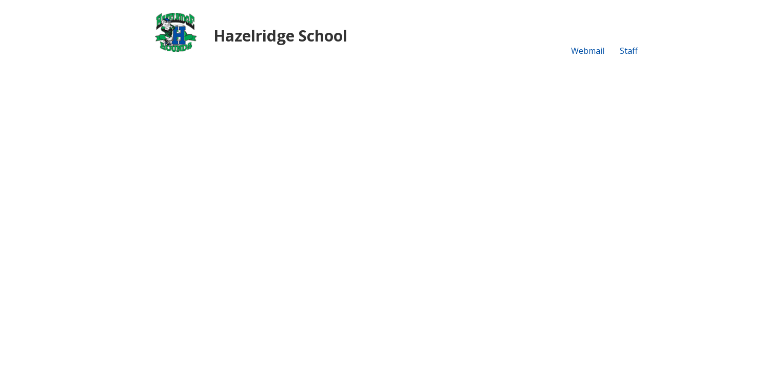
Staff (629, 50)
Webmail (587, 50)
